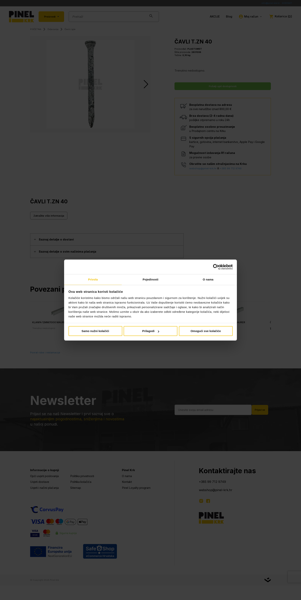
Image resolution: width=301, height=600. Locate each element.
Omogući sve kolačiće (206, 331)
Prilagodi (150, 331)
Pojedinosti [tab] (150, 279)
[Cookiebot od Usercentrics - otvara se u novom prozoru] (216, 267)
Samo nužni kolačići (95, 331)
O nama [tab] (208, 279)
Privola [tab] (93, 279)
